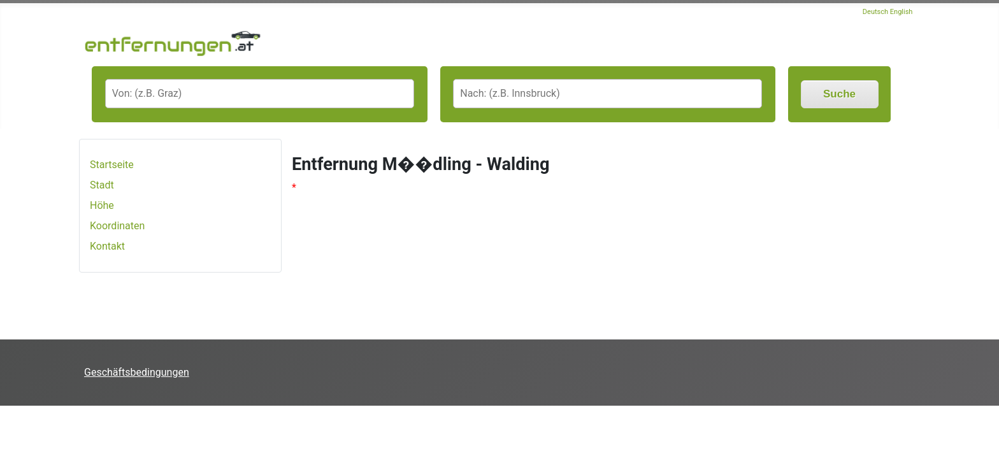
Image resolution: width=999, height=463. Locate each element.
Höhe (102, 205)
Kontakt (107, 246)
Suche (839, 94)
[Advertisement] (232, 434)
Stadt (102, 185)
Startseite (112, 165)
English (901, 12)
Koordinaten (117, 226)
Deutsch (875, 12)
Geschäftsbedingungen (136, 372)
